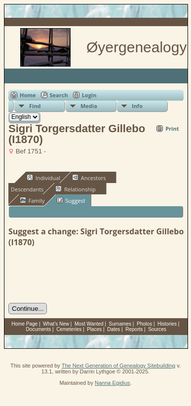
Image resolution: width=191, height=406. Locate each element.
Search (59, 95)
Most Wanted (89, 324)
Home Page (24, 324)
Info (137, 106)
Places (94, 329)
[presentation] (83, 275)
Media (88, 106)
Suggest (71, 200)
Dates (113, 329)
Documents (38, 329)
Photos (144, 324)
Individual (43, 178)
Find (35, 106)
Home (28, 95)
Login (89, 95)
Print (172, 128)
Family (32, 200)
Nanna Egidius (112, 383)
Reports (134, 329)
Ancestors (89, 178)
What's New (56, 324)
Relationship (75, 189)
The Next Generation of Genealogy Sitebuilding (119, 366)
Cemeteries (68, 329)
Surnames (120, 324)
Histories (167, 324)
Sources (157, 329)
